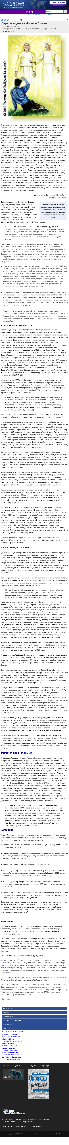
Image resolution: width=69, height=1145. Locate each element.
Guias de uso (7, 1126)
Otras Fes (7, 1024)
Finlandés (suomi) (8, 1044)
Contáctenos (37, 1126)
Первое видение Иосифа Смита (13, 1055)
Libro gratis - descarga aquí (38, 1065)
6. (1, 984)
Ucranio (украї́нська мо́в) (11, 1057)
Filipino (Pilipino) (8, 1039)
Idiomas (6, 1028)
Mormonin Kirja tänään (10, 1046)
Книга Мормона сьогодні (11, 1059)
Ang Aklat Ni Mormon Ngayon (12, 1041)
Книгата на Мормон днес (11, 1037)
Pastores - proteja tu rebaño (14, 1065)
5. (1, 977)
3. (1, 955)
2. (1, 938)
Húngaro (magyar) (8, 1048)
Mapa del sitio (21, 1126)
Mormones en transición (29, 1134)
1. (1, 926)
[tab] (34, 1008)
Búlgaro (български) (9, 1035)
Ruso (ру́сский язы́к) (10, 1053)
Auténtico (7, 1008)
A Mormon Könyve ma (10, 1050)
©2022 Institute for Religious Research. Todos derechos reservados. (26, 1119)
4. (1, 960)
